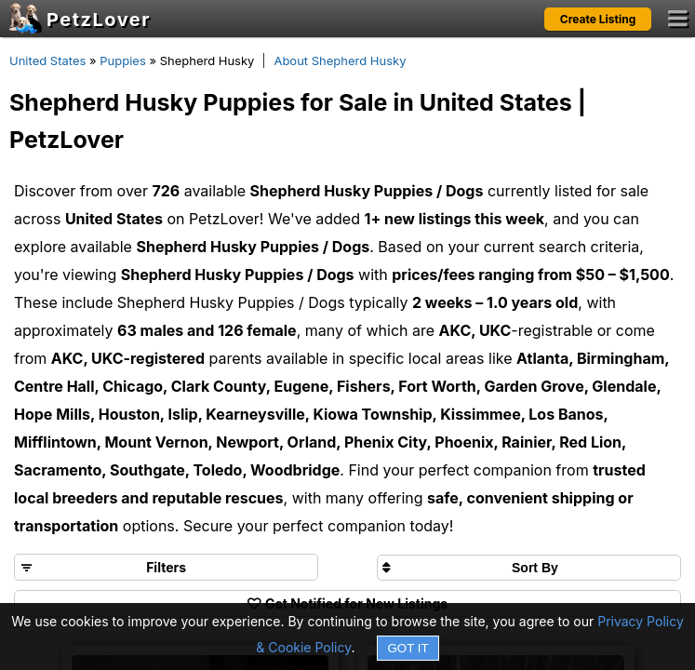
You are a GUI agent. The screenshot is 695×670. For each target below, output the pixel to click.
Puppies (123, 60)
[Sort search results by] (529, 568)
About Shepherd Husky (340, 60)
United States (47, 60)
